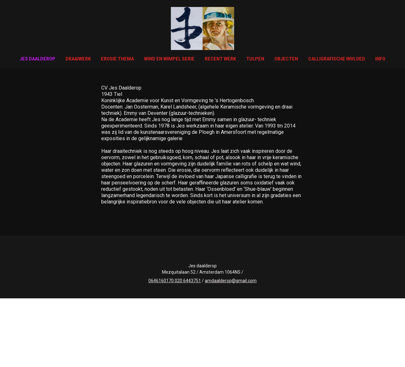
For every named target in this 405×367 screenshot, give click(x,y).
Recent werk (220, 58)
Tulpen (255, 58)
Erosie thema (117, 58)
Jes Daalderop (37, 58)
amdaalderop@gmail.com (231, 280)
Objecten (286, 58)
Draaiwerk (78, 58)
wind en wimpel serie (169, 58)
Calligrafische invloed (336, 58)
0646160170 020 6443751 (174, 280)
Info (380, 58)
